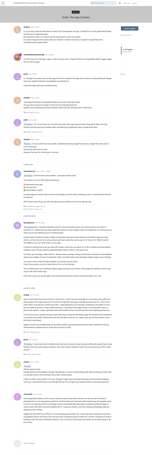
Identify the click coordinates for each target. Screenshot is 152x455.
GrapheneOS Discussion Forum (29, 3)
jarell (28, 144)
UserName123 (32, 227)
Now (123, 74)
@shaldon (28, 176)
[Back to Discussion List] (3, 3)
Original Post (126, 35)
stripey (29, 344)
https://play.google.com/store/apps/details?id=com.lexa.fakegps (49, 264)
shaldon (29, 124)
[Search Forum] (103, 3)
